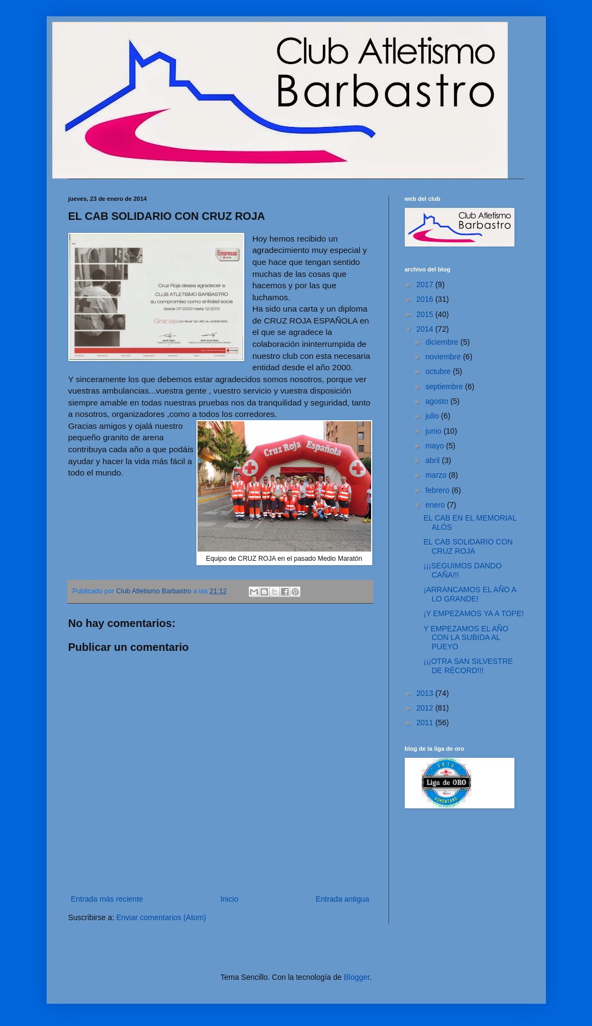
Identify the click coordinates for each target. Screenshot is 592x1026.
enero (436, 505)
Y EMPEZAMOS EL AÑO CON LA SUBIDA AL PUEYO (465, 637)
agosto (437, 401)
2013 (425, 693)
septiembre (445, 386)
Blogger (356, 977)
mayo (435, 445)
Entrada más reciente (107, 899)
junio (434, 431)
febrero (438, 490)
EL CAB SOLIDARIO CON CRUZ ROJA (467, 546)
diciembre (443, 342)
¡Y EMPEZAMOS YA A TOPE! (473, 613)
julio (433, 415)
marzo (437, 475)
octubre (439, 371)
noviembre (444, 356)
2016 (425, 299)
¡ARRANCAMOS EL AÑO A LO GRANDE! (469, 594)
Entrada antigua (343, 899)
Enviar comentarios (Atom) (161, 917)
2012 (425, 708)
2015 (425, 314)
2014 (425, 329)
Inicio (229, 899)
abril (433, 460)
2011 (425, 722)
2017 (425, 284)
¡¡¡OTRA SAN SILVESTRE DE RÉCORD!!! (468, 666)
